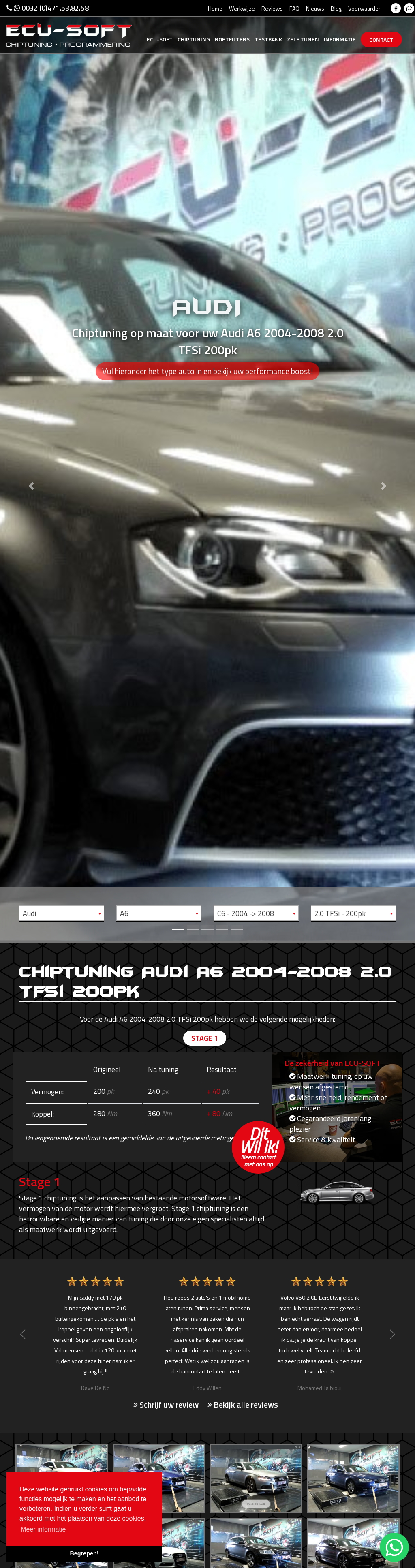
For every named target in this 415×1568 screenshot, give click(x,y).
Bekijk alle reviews (243, 1404)
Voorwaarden (365, 8)
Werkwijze (242, 8)
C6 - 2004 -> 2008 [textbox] (245, 913)
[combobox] (61, 913)
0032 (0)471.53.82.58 (47, 7)
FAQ (294, 8)
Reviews (272, 8)
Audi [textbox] (29, 913)
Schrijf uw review (166, 1404)
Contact (381, 39)
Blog (336, 8)
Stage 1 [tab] (204, 1038)
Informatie (340, 39)
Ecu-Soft (160, 39)
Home (215, 8)
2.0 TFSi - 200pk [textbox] (340, 913)
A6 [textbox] (124, 913)
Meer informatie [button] (43, 1529)
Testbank (268, 39)
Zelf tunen (303, 39)
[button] (31, 470)
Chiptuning (194, 39)
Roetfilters (232, 39)
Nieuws (315, 8)
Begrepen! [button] (84, 1553)
